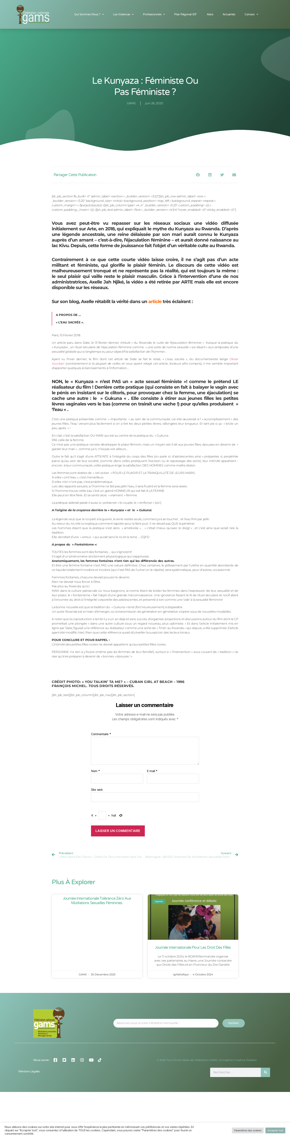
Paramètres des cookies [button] (247, 1130)
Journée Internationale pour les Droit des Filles (193, 947)
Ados (210, 14)
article (154, 301)
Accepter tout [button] (275, 1130)
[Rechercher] (265, 1072)
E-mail (152, 771)
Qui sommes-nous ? (89, 14)
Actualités (229, 14)
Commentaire (101, 734)
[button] (198, 175)
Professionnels (154, 14)
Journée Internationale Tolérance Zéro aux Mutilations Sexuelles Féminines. (97, 900)
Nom (95, 771)
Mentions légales (29, 1071)
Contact (251, 14)
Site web (97, 789)
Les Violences (123, 14)
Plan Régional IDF (185, 14)
